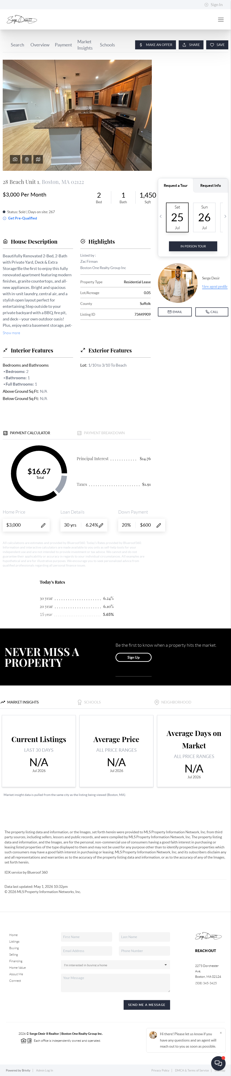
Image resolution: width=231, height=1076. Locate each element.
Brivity (26, 1070)
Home (13, 935)
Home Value (17, 967)
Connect (15, 980)
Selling (13, 954)
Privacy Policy (160, 1070)
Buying (14, 948)
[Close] (221, 1033)
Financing (15, 961)
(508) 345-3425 (206, 983)
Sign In (213, 4)
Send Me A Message (147, 1005)
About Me (16, 974)
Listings (14, 941)
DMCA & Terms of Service (192, 1070)
